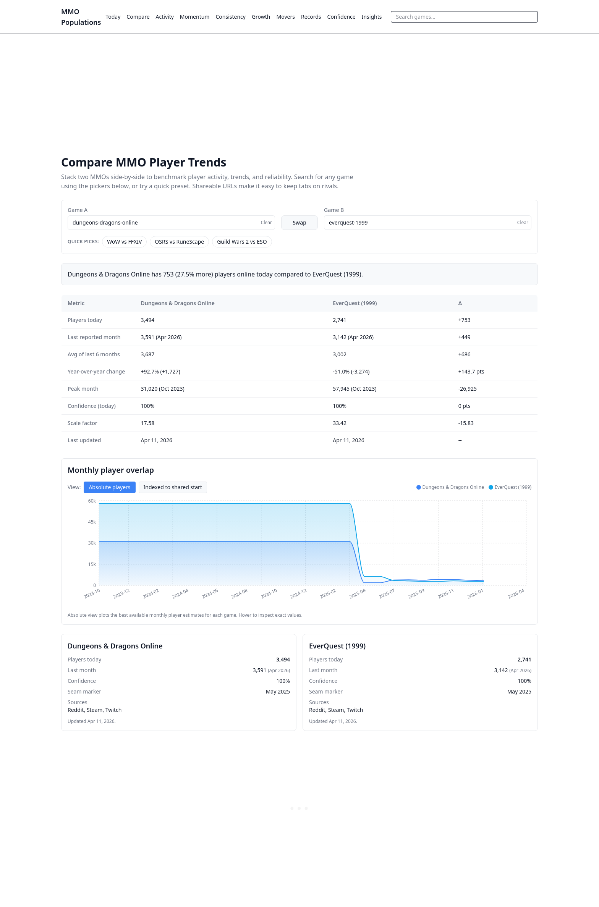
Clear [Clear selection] (266, 222)
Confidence (341, 16)
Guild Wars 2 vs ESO (242, 241)
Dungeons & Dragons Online (178, 303)
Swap (299, 222)
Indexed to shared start (173, 487)
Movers (286, 16)
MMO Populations (81, 17)
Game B (334, 209)
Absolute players (109, 487)
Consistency (230, 16)
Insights (372, 16)
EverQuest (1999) (355, 303)
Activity (165, 16)
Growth (261, 16)
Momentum (195, 16)
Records (311, 16)
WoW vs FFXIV (124, 241)
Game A (77, 209)
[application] (299, 553)
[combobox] (464, 17)
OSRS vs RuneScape (179, 241)
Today (112, 16)
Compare (137, 16)
